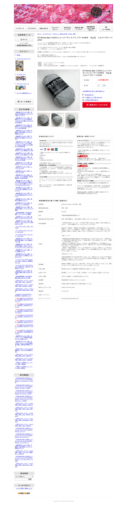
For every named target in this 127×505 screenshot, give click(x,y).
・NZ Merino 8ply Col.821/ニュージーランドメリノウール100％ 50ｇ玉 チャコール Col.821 (24, 392)
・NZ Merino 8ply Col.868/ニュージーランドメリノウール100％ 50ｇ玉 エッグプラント (24, 441)
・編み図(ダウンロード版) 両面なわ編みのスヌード (23, 199)
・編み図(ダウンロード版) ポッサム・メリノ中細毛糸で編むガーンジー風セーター (24, 337)
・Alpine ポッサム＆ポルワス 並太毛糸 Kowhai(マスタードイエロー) (24, 311)
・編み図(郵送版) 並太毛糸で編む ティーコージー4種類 (23, 213)
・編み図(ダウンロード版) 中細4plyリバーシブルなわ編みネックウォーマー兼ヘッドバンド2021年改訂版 (24, 120)
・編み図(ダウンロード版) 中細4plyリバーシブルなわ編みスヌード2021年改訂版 (23, 126)
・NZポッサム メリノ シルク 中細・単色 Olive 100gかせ (24, 281)
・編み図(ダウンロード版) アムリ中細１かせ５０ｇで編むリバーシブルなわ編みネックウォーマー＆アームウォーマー (24, 183)
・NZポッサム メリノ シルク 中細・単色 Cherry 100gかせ (24, 359)
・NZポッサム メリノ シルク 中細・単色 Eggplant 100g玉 (24, 285)
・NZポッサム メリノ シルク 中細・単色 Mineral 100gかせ (24, 404)
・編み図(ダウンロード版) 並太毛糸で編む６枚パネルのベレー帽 (24, 272)
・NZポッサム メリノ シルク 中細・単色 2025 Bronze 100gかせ (24, 414)
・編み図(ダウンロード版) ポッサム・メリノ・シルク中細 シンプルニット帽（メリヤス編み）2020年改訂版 (24, 144)
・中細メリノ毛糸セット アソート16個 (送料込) (24, 363)
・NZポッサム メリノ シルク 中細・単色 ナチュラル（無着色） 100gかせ (24, 452)
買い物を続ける (89, 95)
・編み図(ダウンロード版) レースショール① (23, 167)
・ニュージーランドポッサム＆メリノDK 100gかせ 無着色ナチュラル (24, 261)
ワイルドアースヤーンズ (24, 65)
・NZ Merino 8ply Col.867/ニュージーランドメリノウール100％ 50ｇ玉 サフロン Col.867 (24, 386)
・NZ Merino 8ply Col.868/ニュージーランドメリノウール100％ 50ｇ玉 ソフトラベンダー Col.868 (24, 459)
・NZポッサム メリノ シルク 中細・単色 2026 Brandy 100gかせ (24, 420)
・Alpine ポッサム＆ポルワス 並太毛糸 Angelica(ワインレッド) (24, 305)
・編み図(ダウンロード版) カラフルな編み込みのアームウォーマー (24, 195)
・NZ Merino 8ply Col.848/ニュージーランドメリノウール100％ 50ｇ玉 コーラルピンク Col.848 (24, 380)
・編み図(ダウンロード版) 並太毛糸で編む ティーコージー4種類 (24, 208)
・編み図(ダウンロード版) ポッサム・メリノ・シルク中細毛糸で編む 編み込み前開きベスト (24, 344)
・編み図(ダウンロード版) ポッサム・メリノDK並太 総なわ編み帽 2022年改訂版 (24, 176)
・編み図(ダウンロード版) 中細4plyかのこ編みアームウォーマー (23, 137)
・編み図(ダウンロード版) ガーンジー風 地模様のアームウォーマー (24, 189)
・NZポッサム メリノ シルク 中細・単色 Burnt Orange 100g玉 (24, 290)
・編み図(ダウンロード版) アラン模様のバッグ (23, 250)
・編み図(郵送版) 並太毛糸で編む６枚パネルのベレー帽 (23, 277)
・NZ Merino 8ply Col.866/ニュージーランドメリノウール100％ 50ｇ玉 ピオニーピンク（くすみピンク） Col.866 (24, 399)
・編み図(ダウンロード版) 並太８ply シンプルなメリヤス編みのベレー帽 (24, 222)
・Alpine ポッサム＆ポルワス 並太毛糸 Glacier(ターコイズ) (24, 316)
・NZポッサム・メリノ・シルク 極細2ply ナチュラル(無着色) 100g (24, 350)
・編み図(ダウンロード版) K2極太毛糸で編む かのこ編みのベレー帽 (24, 240)
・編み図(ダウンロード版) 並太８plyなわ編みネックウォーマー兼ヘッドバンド (24, 114)
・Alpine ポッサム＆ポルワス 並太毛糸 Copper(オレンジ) (24, 295)
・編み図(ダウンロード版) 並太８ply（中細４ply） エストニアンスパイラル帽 (24, 158)
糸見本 (18, 55)
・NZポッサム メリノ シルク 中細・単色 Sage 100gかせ (24, 355)
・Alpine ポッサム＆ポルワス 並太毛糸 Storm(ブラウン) (24, 321)
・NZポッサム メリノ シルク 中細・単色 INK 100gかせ (24, 424)
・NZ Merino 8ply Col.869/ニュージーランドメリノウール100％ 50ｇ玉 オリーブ (24, 430)
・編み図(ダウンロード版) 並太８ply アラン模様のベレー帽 (24, 149)
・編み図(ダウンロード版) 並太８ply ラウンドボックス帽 (23, 163)
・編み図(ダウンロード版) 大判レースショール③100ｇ (23, 203)
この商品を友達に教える (91, 100)
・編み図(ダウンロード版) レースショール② (23, 171)
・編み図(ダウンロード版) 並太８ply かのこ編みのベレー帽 (24, 153)
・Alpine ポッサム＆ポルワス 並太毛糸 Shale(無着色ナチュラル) (24, 332)
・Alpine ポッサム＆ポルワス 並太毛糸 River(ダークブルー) (24, 326)
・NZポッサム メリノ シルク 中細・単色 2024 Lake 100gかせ (24, 409)
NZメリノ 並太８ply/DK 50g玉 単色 (64, 34)
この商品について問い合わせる (93, 97)
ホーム (39, 34)
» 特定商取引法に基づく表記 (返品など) (93, 91)
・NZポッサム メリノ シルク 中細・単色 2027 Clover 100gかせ (24, 465)
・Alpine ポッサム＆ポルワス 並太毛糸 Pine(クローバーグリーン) (24, 300)
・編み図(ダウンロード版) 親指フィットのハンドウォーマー (24, 217)
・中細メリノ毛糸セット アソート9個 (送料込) (24, 367)
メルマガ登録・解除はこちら (24, 488)
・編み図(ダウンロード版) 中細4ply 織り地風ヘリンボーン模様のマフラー (23, 132)
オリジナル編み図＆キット (24, 93)
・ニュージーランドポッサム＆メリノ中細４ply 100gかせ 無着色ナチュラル (24, 266)
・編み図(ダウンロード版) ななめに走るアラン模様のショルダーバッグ (24, 255)
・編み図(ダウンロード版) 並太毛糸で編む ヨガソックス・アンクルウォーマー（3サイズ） (24, 246)
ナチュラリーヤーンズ (24, 86)
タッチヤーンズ (24, 77)
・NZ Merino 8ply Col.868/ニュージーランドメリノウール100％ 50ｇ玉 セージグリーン (24, 435)
